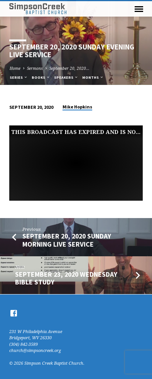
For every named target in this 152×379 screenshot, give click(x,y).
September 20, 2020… (69, 68)
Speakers (66, 77)
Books (41, 77)
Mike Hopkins (77, 107)
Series (19, 77)
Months (93, 77)
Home (15, 68)
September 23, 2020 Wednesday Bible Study (66, 278)
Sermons (35, 68)
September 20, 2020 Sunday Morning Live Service (66, 240)
